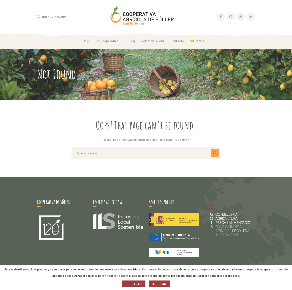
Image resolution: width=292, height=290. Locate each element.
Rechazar (134, 284)
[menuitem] (199, 41)
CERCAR (215, 153)
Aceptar (159, 284)
